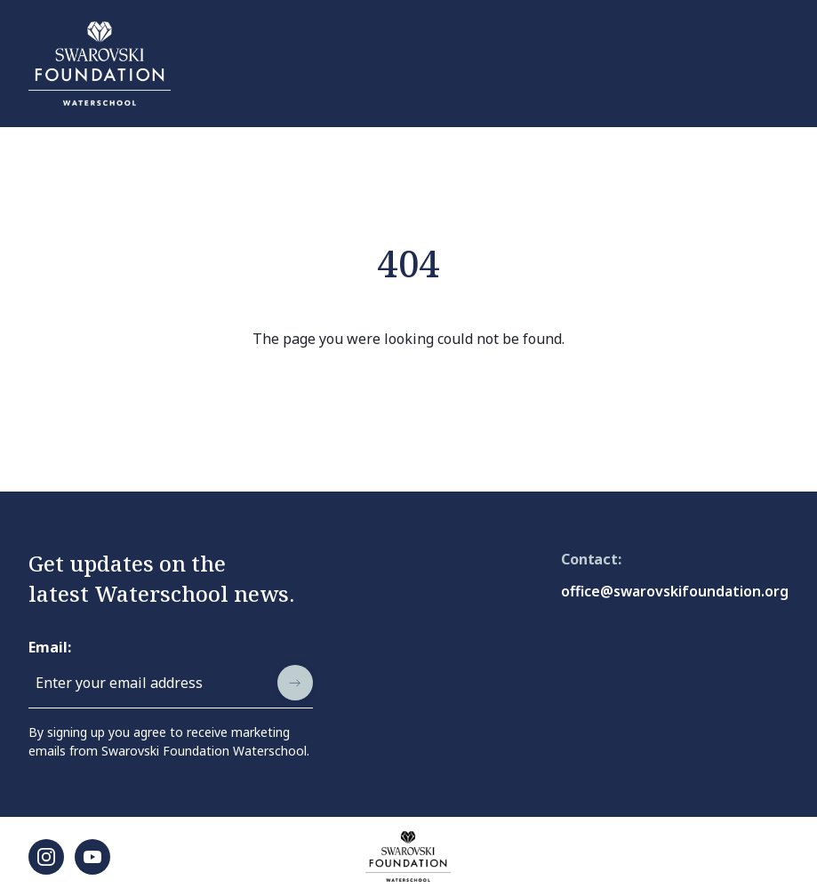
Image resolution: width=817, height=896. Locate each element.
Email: (49, 647)
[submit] (295, 682)
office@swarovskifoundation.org (675, 591)
